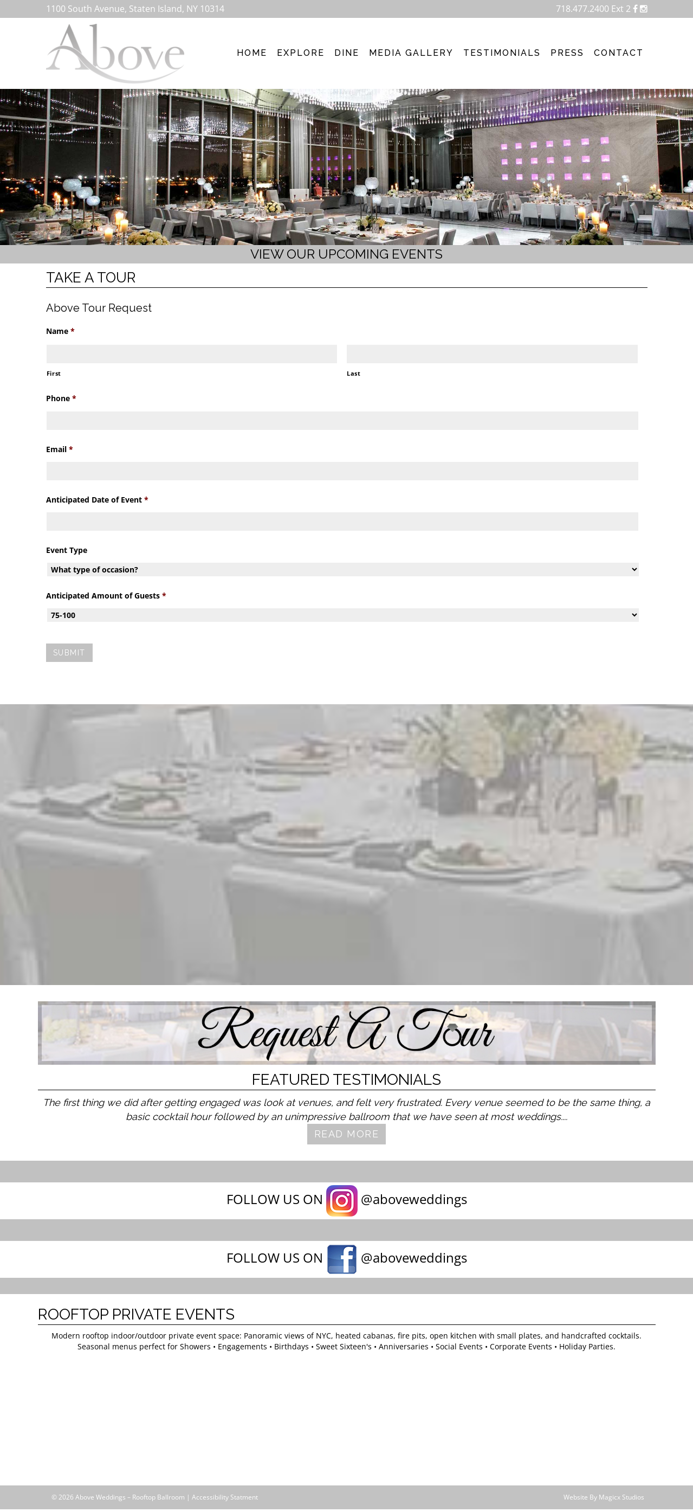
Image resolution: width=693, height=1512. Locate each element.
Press (567, 53)
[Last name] (492, 354)
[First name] (192, 354)
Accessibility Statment (225, 1497)
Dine (346, 53)
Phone (61, 398)
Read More (346, 1134)
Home (252, 53)
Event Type (66, 550)
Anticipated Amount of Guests (106, 596)
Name (60, 331)
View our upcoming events (346, 254)
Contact (619, 53)
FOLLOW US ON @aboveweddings (346, 1201)
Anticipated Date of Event (97, 500)
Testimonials (502, 53)
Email (59, 449)
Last (354, 373)
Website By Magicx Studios (604, 1497)
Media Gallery (411, 53)
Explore (301, 53)
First (54, 373)
